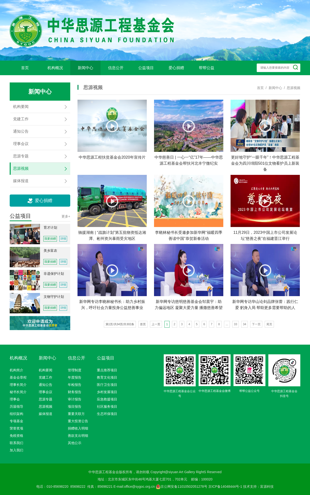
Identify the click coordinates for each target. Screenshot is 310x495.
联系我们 (16, 443)
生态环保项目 (107, 414)
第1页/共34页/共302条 (120, 324)
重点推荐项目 (107, 370)
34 (244, 324)
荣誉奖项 (16, 428)
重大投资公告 (78, 421)
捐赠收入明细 (78, 428)
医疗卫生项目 (107, 385)
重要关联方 (76, 414)
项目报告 (74, 406)
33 (235, 324)
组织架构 (16, 414)
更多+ (66, 216)
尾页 (269, 324)
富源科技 (267, 486)
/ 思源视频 (291, 88)
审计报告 (74, 399)
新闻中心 (85, 68)
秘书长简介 (18, 392)
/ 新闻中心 (273, 88)
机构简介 (16, 370)
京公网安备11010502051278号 (181, 486)
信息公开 (116, 68)
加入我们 (16, 450)
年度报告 (74, 377)
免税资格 (16, 436)
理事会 (15, 399)
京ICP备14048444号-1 (225, 486)
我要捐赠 (50, 238)
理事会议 (45, 392)
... (227, 324)
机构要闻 (45, 370)
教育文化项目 (107, 377)
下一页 (256, 324)
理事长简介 (18, 385)
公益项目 (146, 68)
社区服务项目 (107, 406)
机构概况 (55, 68)
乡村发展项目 (107, 392)
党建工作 (45, 377)
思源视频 (45, 406)
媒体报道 (45, 414)
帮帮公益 (206, 68)
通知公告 (45, 385)
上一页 (156, 324)
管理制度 (74, 370)
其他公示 (74, 443)
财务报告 (74, 392)
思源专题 (45, 399)
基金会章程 (18, 377)
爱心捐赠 (176, 68)
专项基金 (16, 421)
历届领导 (16, 406)
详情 (63, 238)
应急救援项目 (107, 399)
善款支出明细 (78, 436)
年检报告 (74, 385)
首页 (25, 68)
